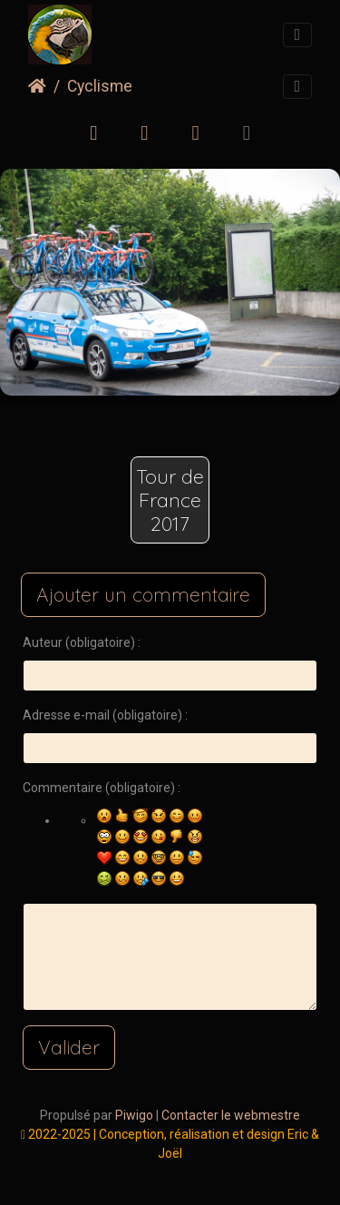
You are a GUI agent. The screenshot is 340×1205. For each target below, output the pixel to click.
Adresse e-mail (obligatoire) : (105, 715)
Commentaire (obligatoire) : (101, 787)
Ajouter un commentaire (143, 594)
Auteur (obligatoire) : (82, 642)
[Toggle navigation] (297, 35)
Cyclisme (99, 86)
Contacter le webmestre (230, 1115)
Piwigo (134, 1115)
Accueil (37, 86)
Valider (69, 1047)
